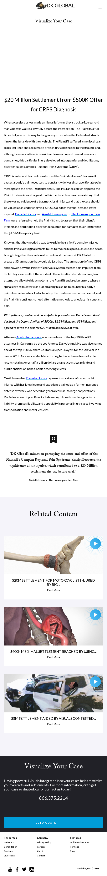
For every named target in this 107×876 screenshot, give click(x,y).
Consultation (10, 846)
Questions (9, 855)
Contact (41, 855)
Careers (41, 846)
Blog (72, 851)
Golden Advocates (79, 842)
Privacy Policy (44, 842)
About (40, 851)
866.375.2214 (53, 798)
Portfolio (74, 846)
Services (8, 851)
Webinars (9, 842)
